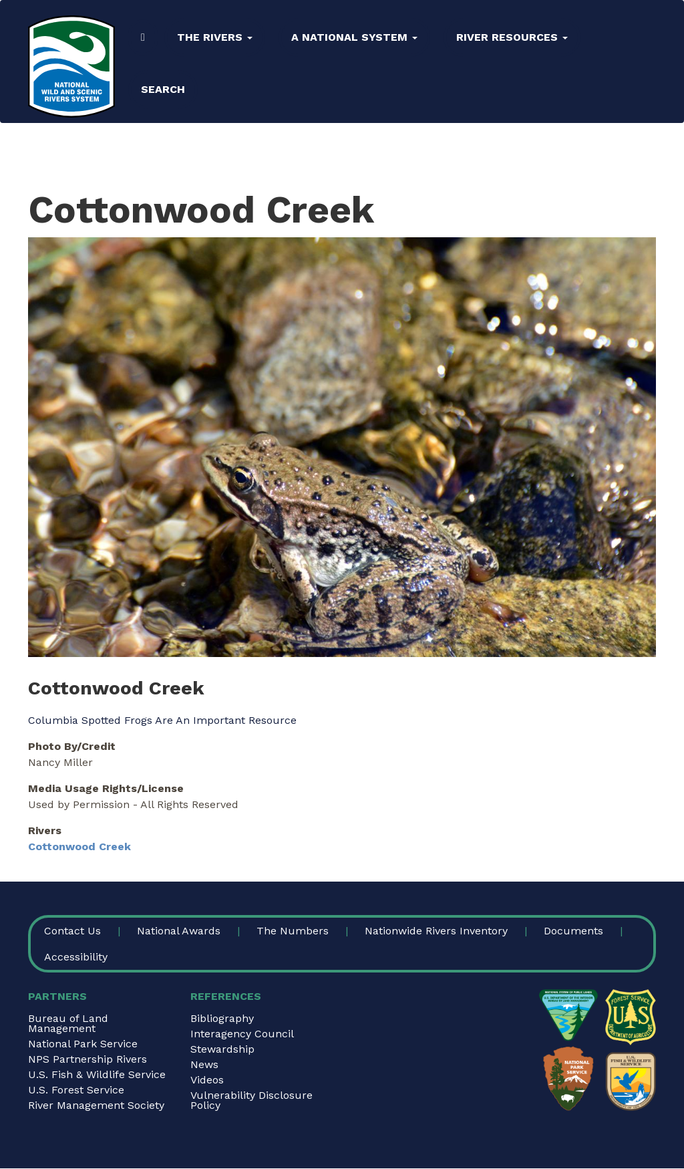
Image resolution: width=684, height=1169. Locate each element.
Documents (573, 930)
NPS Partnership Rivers (87, 1059)
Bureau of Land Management (68, 1023)
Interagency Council (242, 1034)
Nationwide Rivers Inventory (436, 930)
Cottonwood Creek (79, 846)
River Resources (512, 37)
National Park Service (83, 1044)
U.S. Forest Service (76, 1090)
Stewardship (222, 1049)
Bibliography (222, 1018)
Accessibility (76, 956)
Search (163, 89)
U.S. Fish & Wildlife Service (97, 1074)
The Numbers (292, 930)
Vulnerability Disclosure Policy (251, 1100)
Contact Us (72, 930)
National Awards (178, 930)
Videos (207, 1080)
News (204, 1064)
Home (143, 37)
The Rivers (214, 37)
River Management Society (96, 1105)
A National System (354, 37)
